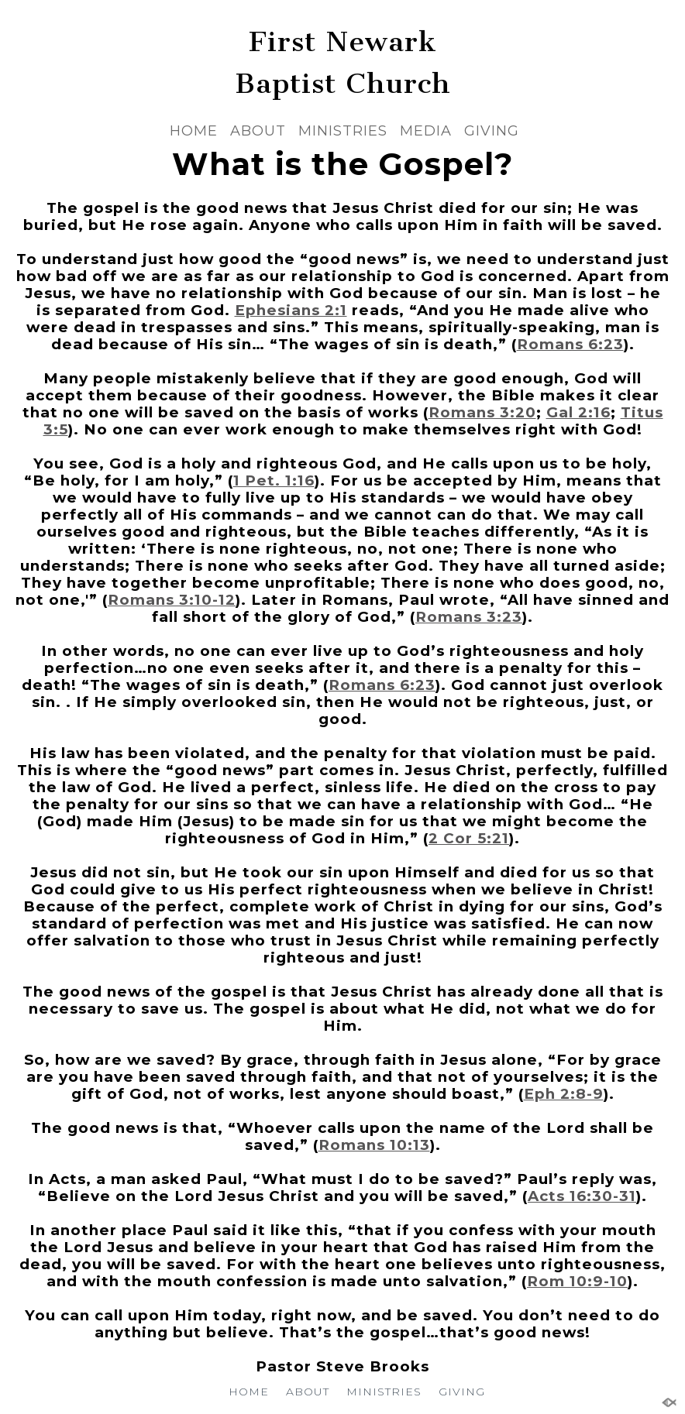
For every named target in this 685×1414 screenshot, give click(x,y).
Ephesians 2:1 (291, 310)
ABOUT (258, 130)
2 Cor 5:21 (469, 838)
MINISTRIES (342, 130)
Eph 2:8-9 (564, 1094)
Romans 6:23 (570, 344)
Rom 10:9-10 (577, 1281)
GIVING (491, 130)
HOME (194, 130)
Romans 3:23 (468, 617)
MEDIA (426, 130)
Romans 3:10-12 (172, 600)
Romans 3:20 (482, 412)
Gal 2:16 (578, 412)
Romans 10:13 (374, 1145)
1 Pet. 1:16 (274, 480)
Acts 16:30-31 (582, 1196)
